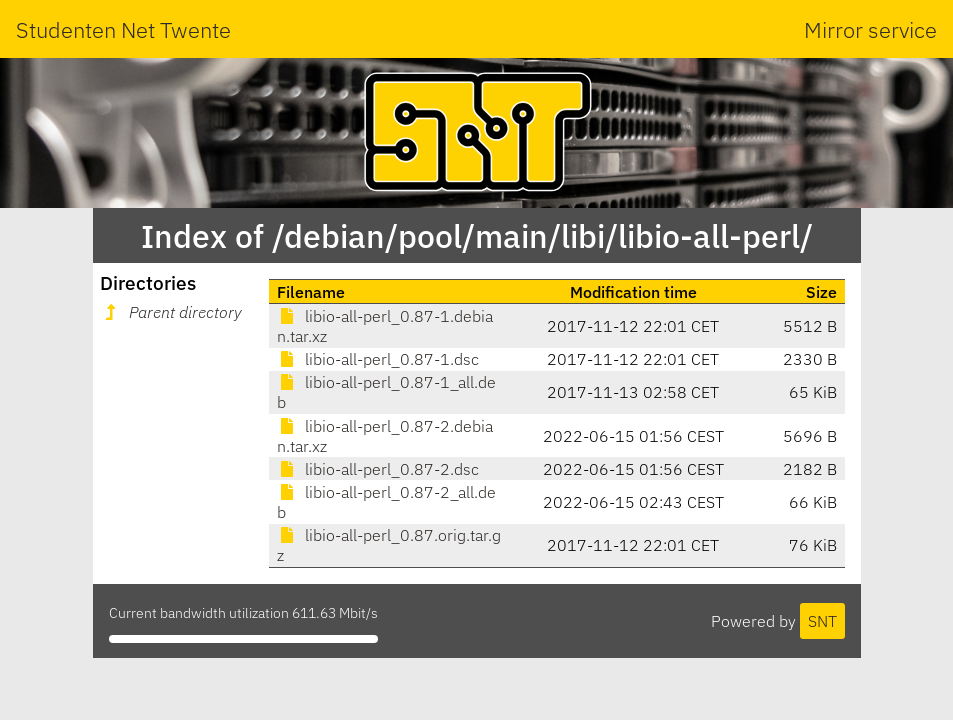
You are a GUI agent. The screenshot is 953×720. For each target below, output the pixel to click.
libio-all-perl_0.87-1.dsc (378, 359)
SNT (822, 621)
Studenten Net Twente (123, 29)
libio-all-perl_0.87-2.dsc (378, 469)
